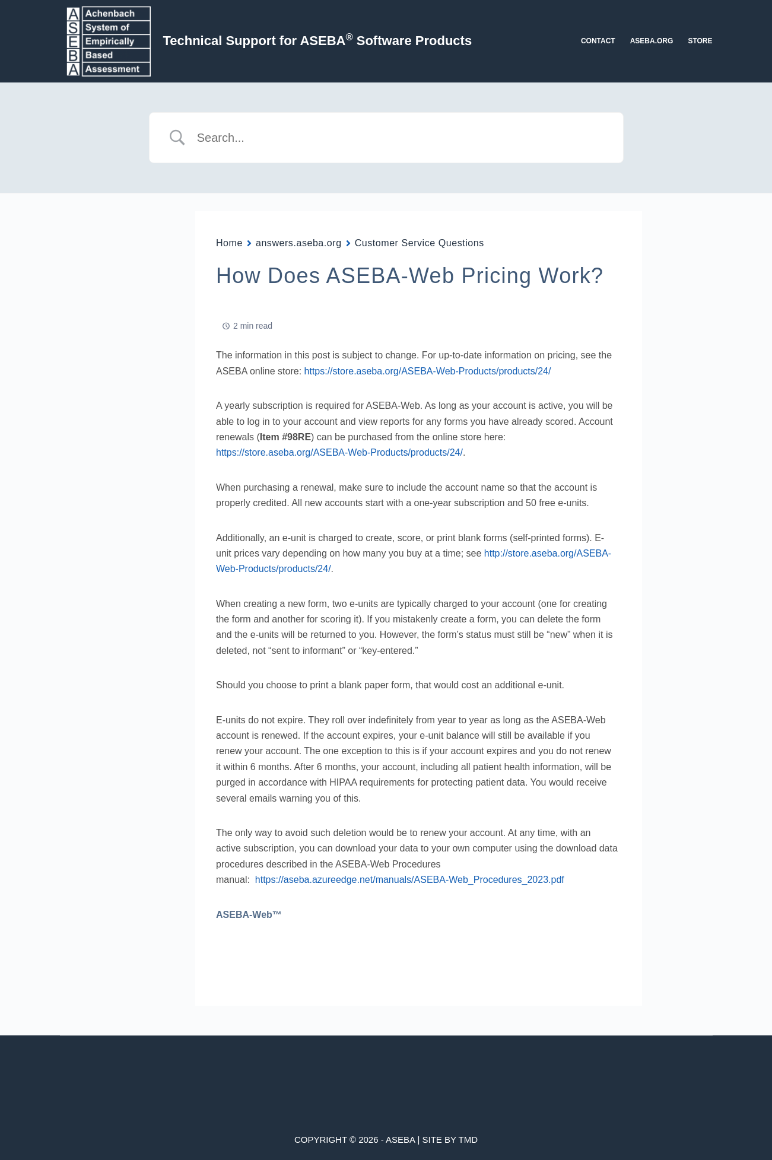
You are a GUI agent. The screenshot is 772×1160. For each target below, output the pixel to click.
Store (700, 41)
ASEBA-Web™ (249, 915)
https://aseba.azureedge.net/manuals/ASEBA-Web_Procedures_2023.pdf (409, 880)
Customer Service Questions (419, 243)
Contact (598, 41)
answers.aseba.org (299, 243)
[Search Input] (401, 138)
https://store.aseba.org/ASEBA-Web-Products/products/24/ (427, 371)
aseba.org (651, 41)
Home (229, 243)
